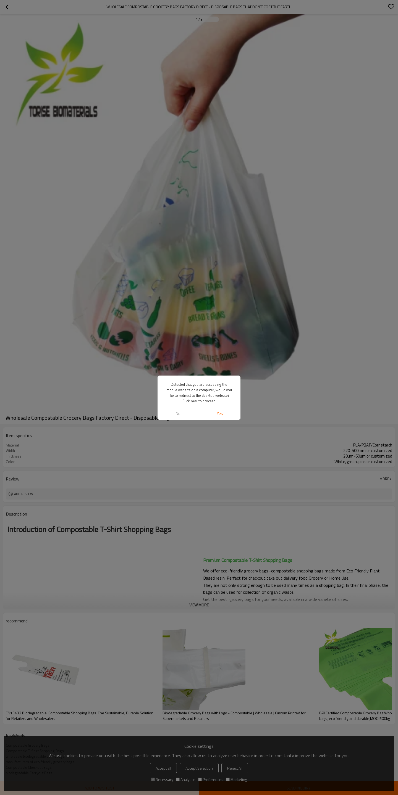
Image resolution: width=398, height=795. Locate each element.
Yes (220, 413)
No (178, 413)
